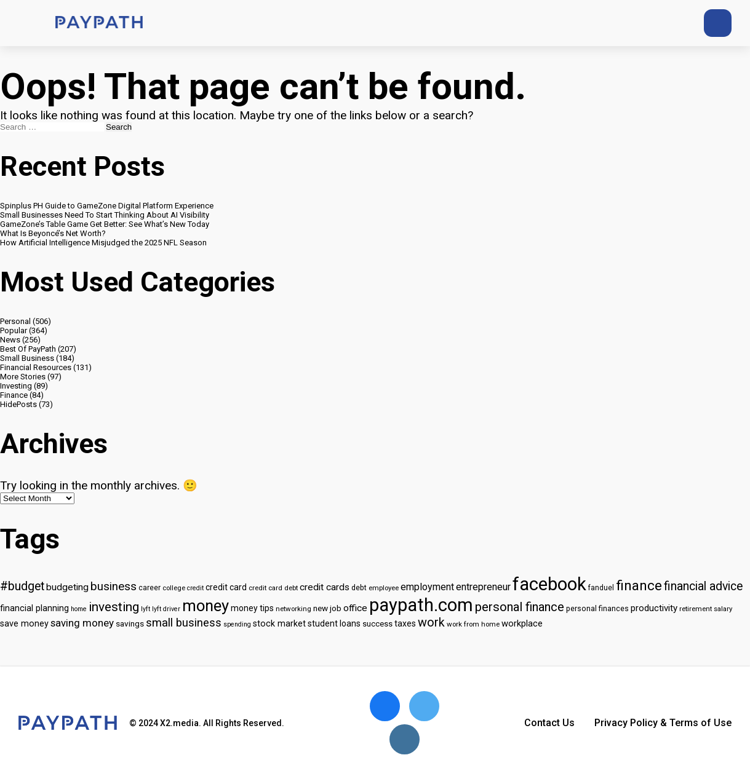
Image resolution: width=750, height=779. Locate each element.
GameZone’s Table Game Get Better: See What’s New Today (104, 224)
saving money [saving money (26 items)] (82, 623)
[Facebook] (648, 23)
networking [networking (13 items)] (293, 608)
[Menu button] (24, 23)
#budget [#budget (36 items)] (22, 586)
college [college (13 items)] (173, 587)
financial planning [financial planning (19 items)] (34, 608)
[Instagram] (671, 23)
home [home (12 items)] (79, 609)
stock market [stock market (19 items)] (279, 624)
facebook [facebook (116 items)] (549, 584)
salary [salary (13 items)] (723, 608)
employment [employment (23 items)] (427, 587)
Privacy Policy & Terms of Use (663, 723)
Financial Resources (35, 367)
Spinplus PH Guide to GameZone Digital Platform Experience (106, 205)
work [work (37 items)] (431, 622)
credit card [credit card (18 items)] (226, 587)
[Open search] (718, 23)
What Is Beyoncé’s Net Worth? (53, 233)
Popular (13, 330)
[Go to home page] (99, 23)
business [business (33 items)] (113, 586)
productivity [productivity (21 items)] (654, 608)
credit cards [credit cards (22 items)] (324, 587)
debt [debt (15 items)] (359, 587)
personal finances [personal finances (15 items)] (597, 608)
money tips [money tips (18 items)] (252, 608)
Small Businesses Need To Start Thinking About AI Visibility (104, 214)
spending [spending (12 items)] (237, 624)
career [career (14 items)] (149, 587)
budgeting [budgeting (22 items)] (67, 587)
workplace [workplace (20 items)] (522, 623)
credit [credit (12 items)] (195, 588)
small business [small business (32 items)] (183, 623)
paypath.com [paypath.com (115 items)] (421, 605)
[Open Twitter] (424, 706)
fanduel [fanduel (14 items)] (601, 587)
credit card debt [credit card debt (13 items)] (273, 587)
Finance (14, 395)
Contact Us (549, 723)
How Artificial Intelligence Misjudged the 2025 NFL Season (103, 242)
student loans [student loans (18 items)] (334, 623)
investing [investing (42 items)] (114, 606)
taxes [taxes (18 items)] (405, 623)
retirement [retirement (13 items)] (695, 608)
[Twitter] (626, 23)
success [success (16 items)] (377, 623)
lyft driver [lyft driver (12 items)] (166, 609)
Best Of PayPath (28, 349)
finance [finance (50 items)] (639, 585)
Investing (16, 385)
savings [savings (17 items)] (130, 623)
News (10, 339)
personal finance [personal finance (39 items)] (519, 606)
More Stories (23, 376)
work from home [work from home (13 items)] (473, 624)
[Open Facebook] (385, 706)
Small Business (27, 358)
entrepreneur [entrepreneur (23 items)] (483, 587)
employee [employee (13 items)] (384, 587)
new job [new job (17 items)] (327, 608)
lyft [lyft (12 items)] (145, 609)
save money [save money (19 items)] (24, 624)
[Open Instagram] (404, 739)
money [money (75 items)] (205, 605)
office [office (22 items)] (355, 608)
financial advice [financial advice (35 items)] (703, 586)
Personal (15, 321)
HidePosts (18, 404)
